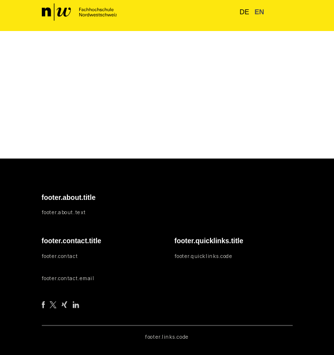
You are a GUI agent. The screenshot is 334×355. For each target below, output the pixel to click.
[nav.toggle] (286, 12)
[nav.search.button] (224, 12)
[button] (272, 12)
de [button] (241, 11)
